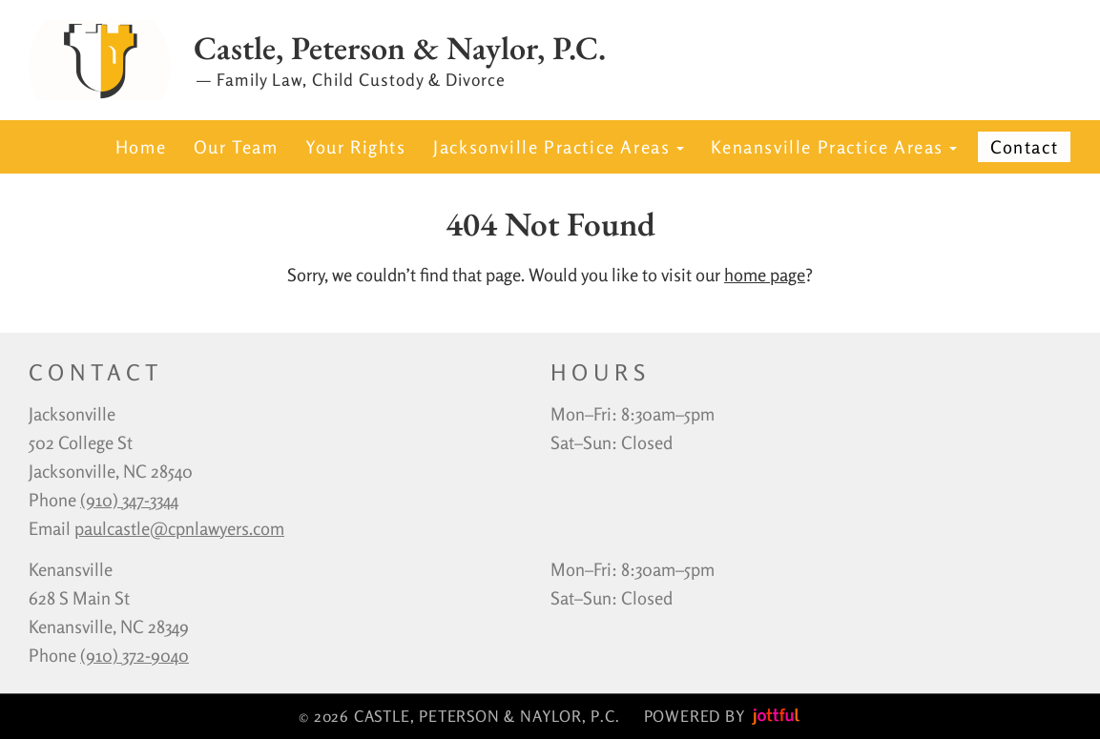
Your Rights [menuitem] (355, 146)
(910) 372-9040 (134, 655)
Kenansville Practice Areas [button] (834, 146)
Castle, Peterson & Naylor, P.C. (400, 49)
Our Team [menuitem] (236, 146)
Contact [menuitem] (1024, 146)
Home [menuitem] (140, 146)
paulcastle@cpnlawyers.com (179, 528)
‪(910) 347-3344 (129, 499)
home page (764, 274)
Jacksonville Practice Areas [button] (558, 146)
